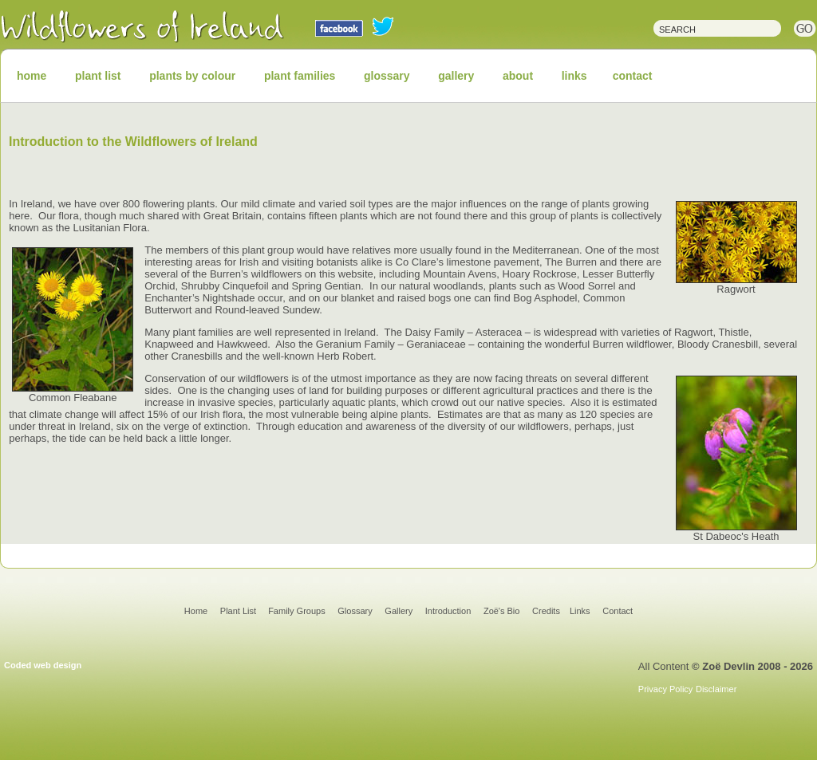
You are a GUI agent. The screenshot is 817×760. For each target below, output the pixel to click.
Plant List (239, 611)
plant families (299, 75)
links (574, 75)
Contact (617, 611)
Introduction (448, 611)
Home (195, 611)
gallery (456, 75)
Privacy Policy (665, 689)
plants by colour (192, 75)
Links (580, 611)
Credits (546, 611)
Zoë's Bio (501, 611)
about (518, 75)
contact (633, 75)
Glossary (354, 611)
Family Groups (297, 611)
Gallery (398, 611)
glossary (387, 75)
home (31, 75)
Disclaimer (716, 689)
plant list (98, 75)
